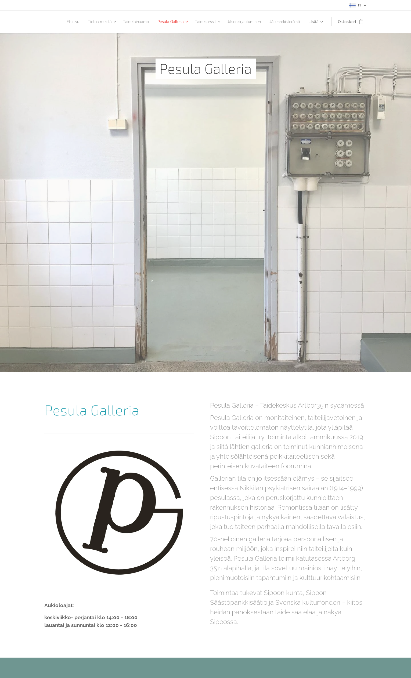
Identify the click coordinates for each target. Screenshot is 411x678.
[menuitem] (96, 21)
